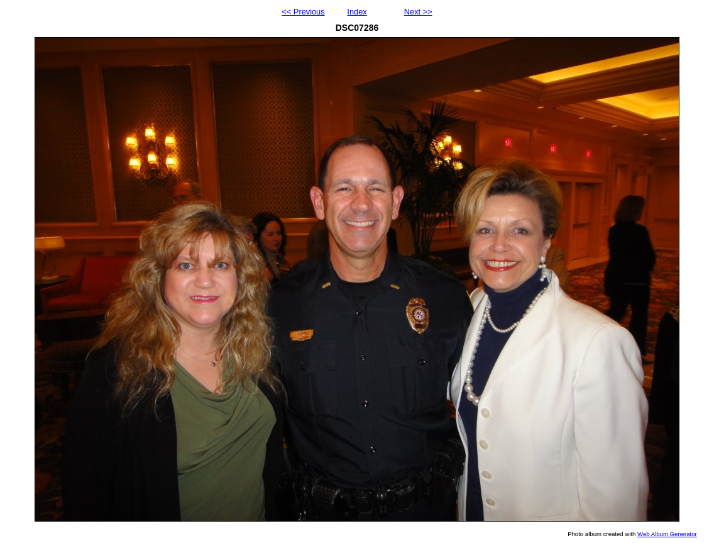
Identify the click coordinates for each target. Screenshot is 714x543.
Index (356, 11)
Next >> (418, 11)
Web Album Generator (667, 533)
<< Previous (303, 11)
